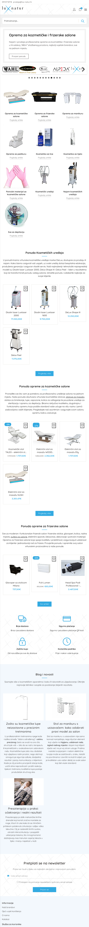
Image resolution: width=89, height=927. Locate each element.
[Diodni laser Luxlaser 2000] (16, 304)
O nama (5, 915)
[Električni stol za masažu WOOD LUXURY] (44, 441)
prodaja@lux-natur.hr (22, 2)
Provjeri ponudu (19, 56)
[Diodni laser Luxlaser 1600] (44, 304)
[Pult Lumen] (44, 573)
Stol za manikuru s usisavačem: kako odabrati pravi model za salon (66, 727)
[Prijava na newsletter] (18, 882)
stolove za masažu (75, 397)
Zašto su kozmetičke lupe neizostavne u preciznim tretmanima (23, 727)
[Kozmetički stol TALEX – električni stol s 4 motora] (16, 441)
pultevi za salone (19, 536)
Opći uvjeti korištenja (11, 911)
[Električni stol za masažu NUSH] (16, 484)
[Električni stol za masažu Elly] (73, 441)
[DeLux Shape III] (73, 303)
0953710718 (7, 2)
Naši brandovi (8, 907)
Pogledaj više (44, 373)
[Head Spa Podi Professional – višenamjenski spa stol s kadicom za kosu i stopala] (73, 574)
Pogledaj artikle (16, 120)
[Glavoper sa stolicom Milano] (16, 574)
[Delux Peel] (16, 346)
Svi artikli (44, 604)
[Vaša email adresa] (44, 876)
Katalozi (5, 919)
